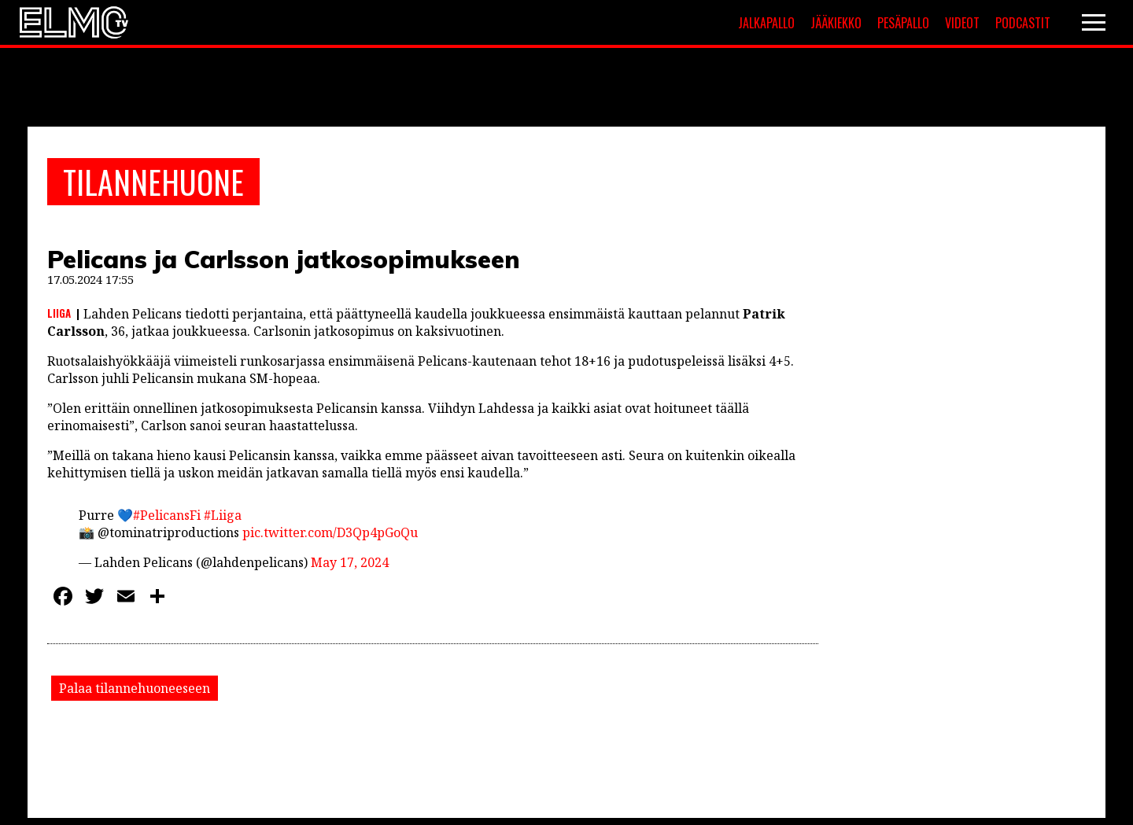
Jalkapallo (766, 22)
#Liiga (223, 515)
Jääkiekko (836, 22)
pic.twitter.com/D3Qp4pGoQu (330, 532)
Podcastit (1022, 22)
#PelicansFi (167, 515)
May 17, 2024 (350, 562)
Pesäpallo (903, 22)
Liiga (59, 313)
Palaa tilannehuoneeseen (134, 688)
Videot (962, 22)
